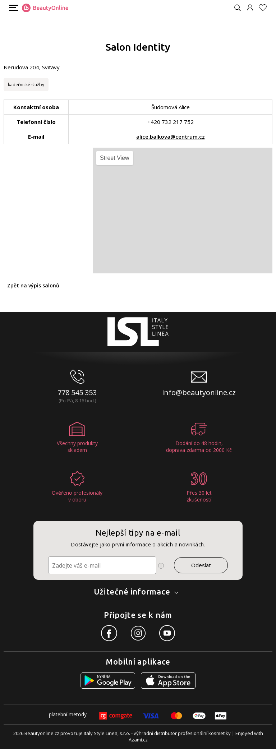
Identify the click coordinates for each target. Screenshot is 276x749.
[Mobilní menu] (12, 7)
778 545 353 (77, 392)
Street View (114, 158)
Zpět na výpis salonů (33, 285)
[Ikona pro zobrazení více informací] (161, 566)
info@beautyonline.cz (199, 392)
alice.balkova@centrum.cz (170, 136)
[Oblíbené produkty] (265, 7)
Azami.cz (138, 739)
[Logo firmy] (45, 8)
